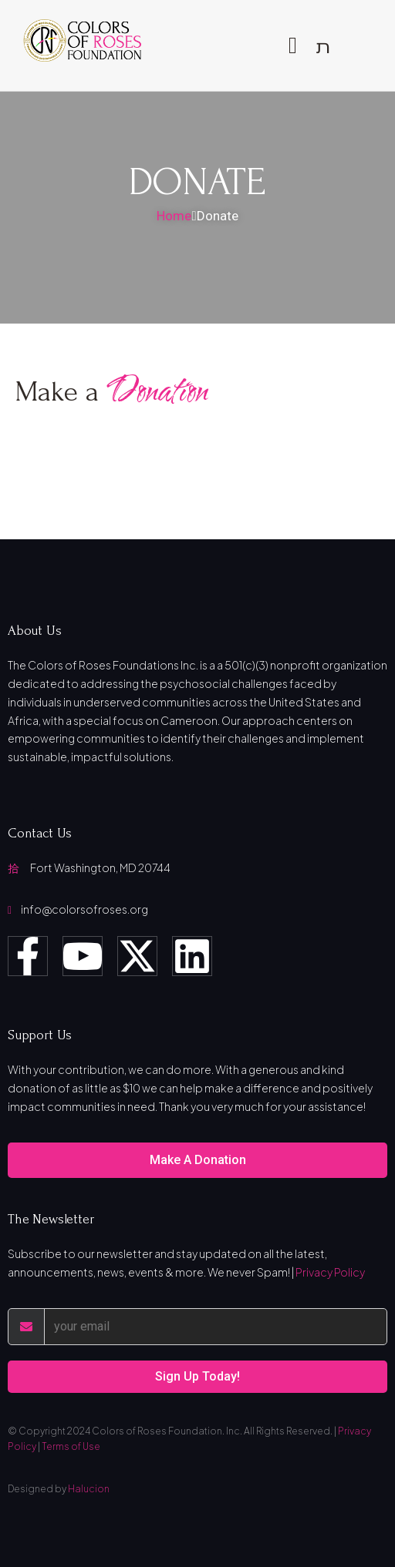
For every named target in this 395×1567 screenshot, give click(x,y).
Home (174, 215)
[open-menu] (293, 45)
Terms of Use (71, 1446)
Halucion (89, 1489)
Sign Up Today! (197, 1376)
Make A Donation (198, 1160)
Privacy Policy (330, 1272)
